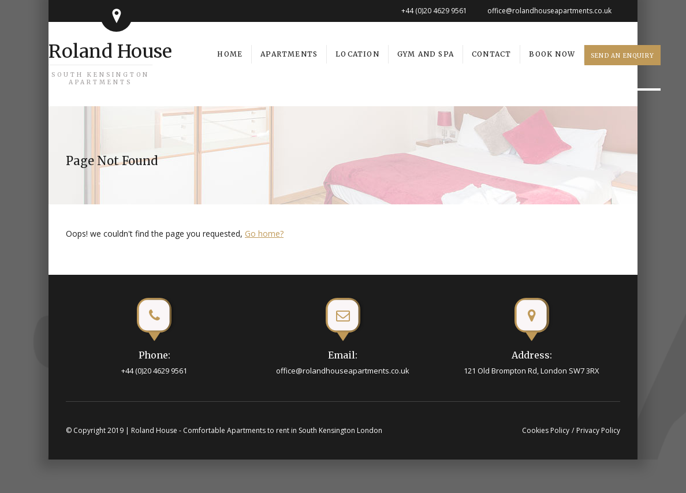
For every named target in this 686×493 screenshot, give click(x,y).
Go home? (264, 233)
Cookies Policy (545, 430)
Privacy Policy (598, 430)
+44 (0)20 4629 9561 (434, 11)
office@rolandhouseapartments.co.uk (549, 11)
